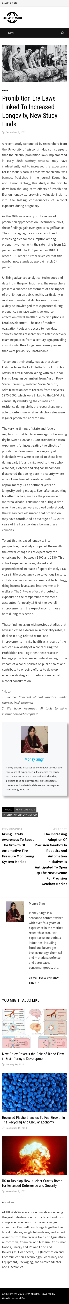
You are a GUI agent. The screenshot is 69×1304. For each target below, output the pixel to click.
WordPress (9, 1298)
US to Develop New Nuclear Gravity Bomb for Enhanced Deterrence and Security (32, 1183)
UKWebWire (31, 1294)
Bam (24, 1298)
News (5, 90)
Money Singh (34, 759)
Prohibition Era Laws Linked (20, 814)
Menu (9, 33)
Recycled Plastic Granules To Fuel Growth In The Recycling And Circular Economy (33, 1119)
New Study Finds (25, 809)
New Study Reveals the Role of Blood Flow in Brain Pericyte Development (33, 1056)
